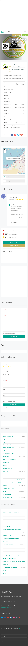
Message (5, 322)
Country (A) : (14, 107)
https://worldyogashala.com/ (18, 69)
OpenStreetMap (23, 173)
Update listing (14, 242)
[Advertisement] (14, 15)
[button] (21, 158)
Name (4, 310)
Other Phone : (8, 101)
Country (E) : (14, 104)
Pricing (3, 636)
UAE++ (20, 628)
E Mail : (14, 123)
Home (3, 633)
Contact (3, 642)
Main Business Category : (14, 83)
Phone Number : (8, 92)
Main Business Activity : (14, 86)
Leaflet (19, 173)
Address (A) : (8, 120)
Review (5, 380)
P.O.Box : (6, 98)
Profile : (13, 78)
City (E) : (14, 110)
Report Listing (14, 245)
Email (4, 316)
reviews (13, 237)
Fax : (6, 95)
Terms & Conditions (6, 639)
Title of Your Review (7, 375)
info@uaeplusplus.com (6, 607)
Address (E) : (7, 116)
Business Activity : (14, 89)
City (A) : (14, 113)
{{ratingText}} (6, 372)
